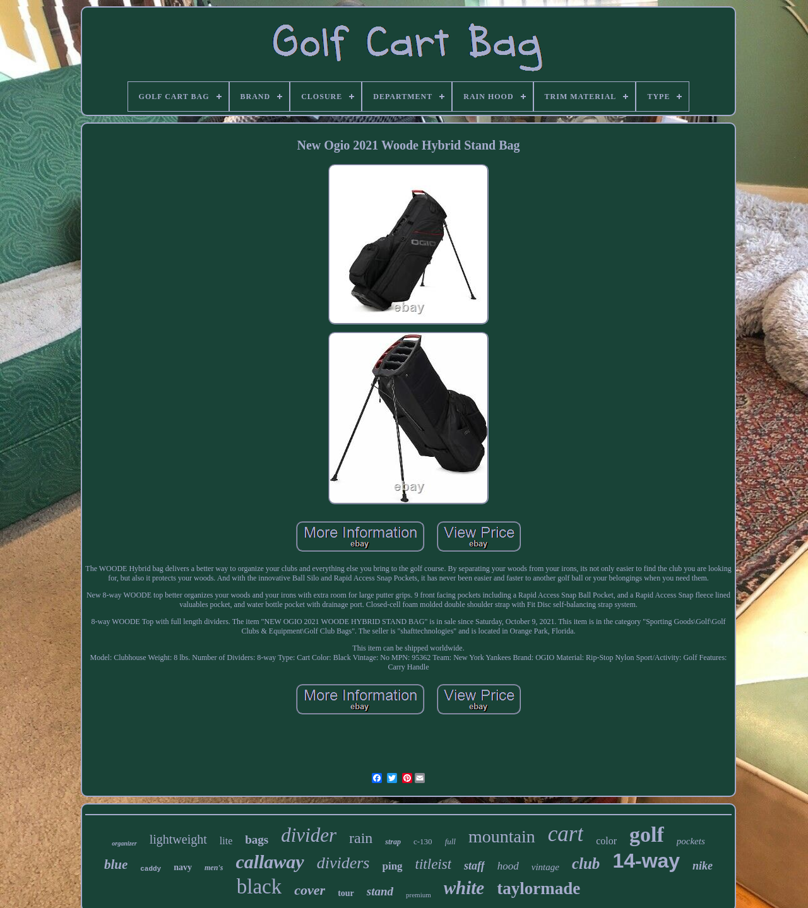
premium (418, 895)
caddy (150, 869)
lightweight (178, 839)
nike (702, 865)
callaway (269, 861)
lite (226, 840)
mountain (501, 836)
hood (508, 866)
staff (474, 865)
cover (309, 890)
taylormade (538, 888)
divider (308, 835)
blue (116, 864)
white (464, 888)
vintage (545, 867)
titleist (433, 864)
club (586, 863)
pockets (691, 841)
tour (346, 893)
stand (380, 891)
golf (646, 834)
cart (565, 834)
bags (256, 839)
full (450, 841)
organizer (124, 843)
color (606, 840)
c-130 (422, 841)
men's (214, 867)
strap (393, 841)
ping (392, 866)
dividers (343, 863)
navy (183, 867)
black (259, 886)
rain (360, 838)
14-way (646, 860)
